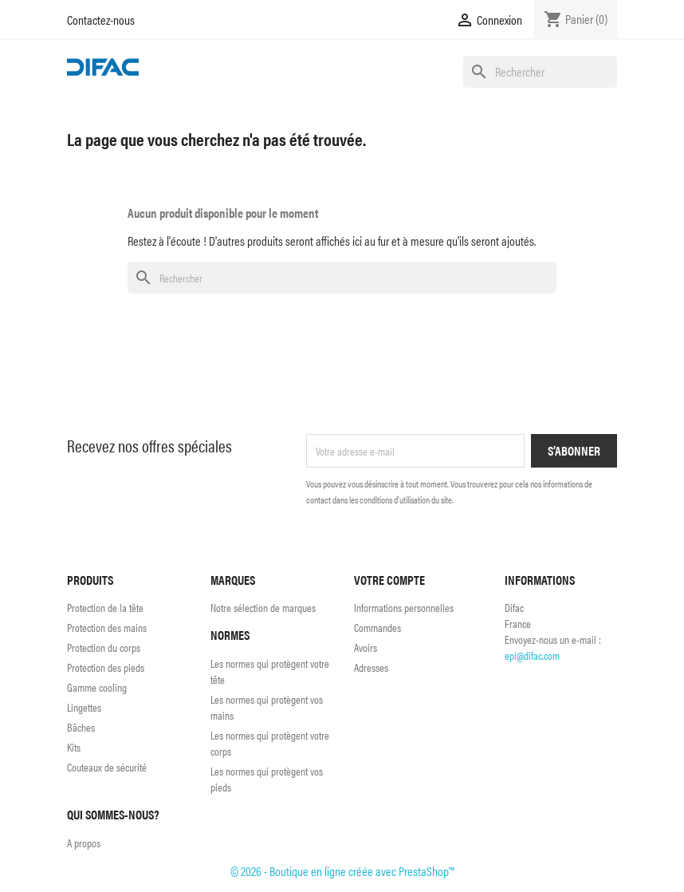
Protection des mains (107, 627)
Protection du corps (103, 647)
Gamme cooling (97, 687)
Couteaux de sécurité (107, 767)
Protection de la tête (105, 607)
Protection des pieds (105, 667)
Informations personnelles (404, 607)
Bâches (81, 727)
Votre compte (389, 579)
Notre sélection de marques (263, 607)
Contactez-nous (101, 19)
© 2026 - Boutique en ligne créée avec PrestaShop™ (342, 871)
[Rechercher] (540, 72)
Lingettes (84, 707)
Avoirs (365, 647)
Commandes (377, 627)
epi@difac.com (532, 655)
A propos (83, 843)
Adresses (371, 667)
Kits (74, 747)
